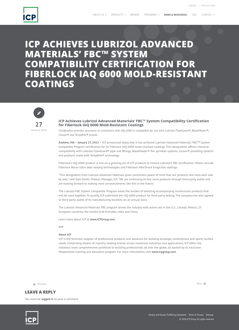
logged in (47, 299)
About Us (98, 14)
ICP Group (191, 319)
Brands (134, 14)
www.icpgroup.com (164, 252)
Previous (41, 283)
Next (199, 283)
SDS (194, 14)
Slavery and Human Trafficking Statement (168, 314)
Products (117, 14)
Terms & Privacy (196, 314)
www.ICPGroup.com (102, 219)
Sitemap (209, 314)
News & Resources (175, 14)
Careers (192, 5)
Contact (207, 14)
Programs (150, 14)
